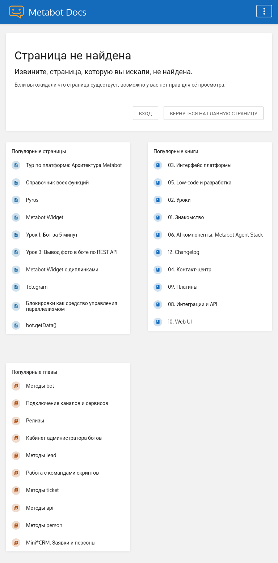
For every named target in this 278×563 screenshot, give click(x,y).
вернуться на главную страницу (213, 113)
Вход (145, 113)
